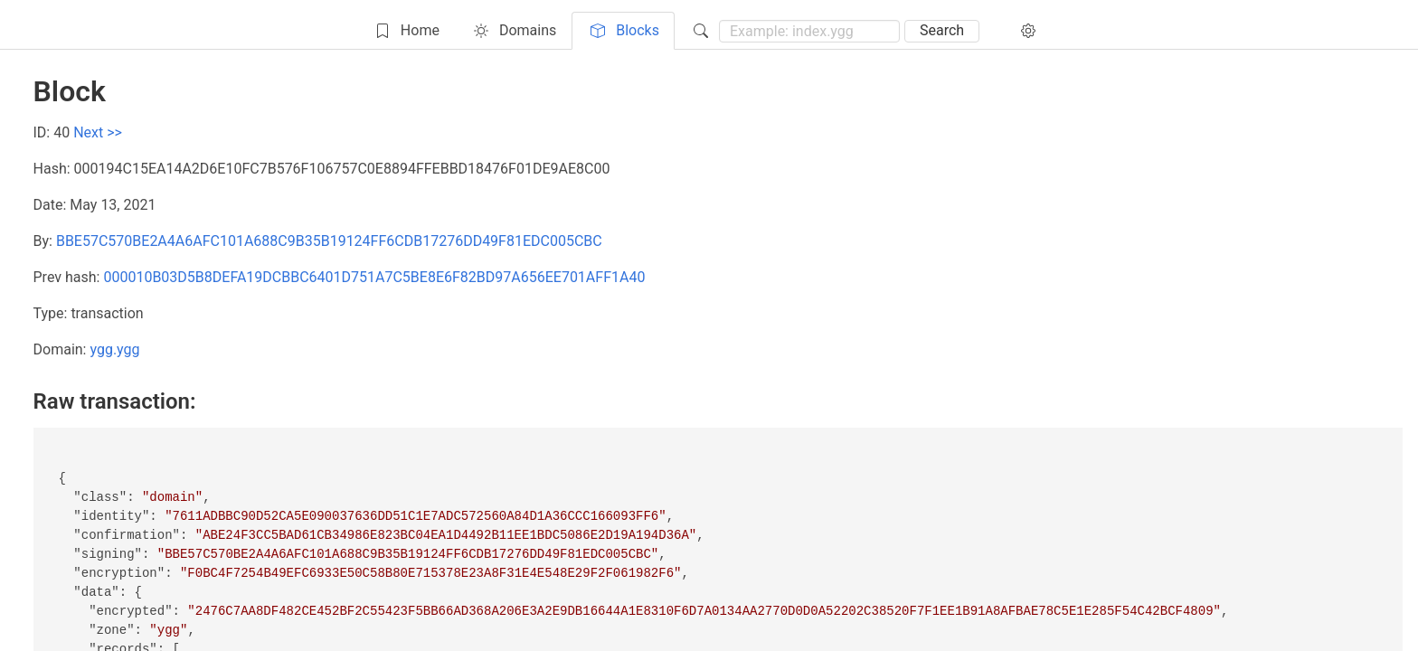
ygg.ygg (114, 349)
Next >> (97, 132)
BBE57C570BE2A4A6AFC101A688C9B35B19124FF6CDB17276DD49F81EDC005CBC (329, 241)
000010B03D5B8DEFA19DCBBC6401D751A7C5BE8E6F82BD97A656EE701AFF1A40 (374, 277)
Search (942, 30)
